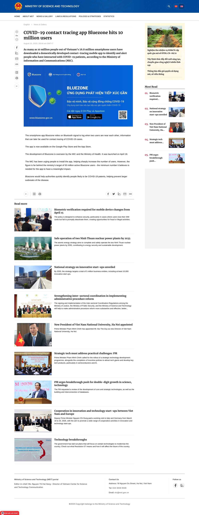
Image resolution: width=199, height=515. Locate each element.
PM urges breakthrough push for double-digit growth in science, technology (93, 384)
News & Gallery (44, 16)
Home (17, 16)
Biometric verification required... (155, 96)
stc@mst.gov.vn (122, 492)
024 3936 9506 (119, 488)
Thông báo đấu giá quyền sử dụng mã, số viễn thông (163, 72)
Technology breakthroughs (70, 439)
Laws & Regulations (65, 16)
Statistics (109, 16)
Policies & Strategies (90, 16)
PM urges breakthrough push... (156, 158)
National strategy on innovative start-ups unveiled (84, 267)
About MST (28, 16)
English (27, 24)
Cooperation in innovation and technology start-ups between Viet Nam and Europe (93, 412)
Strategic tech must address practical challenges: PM (85, 353)
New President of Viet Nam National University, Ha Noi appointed (93, 324)
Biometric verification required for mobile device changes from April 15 (92, 211)
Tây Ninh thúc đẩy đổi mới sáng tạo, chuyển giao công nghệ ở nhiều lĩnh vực (164, 62)
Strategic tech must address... (157, 141)
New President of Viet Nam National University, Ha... (158, 127)
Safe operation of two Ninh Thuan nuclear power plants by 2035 (92, 238)
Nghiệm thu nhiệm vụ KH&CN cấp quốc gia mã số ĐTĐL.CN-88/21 (163, 51)
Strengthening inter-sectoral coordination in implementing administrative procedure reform (90, 297)
